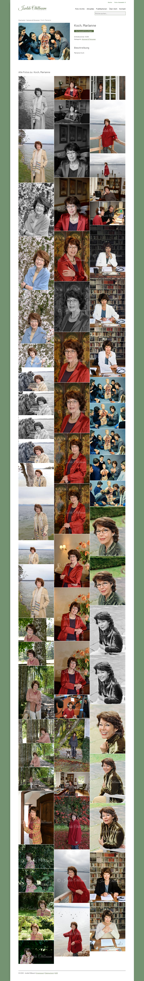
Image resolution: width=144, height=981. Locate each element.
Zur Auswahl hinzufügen (84, 31)
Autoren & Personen (33, 20)
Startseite (21, 20)
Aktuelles (90, 9)
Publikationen (101, 9)
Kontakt (122, 9)
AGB (56, 973)
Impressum (40, 973)
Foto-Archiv (80, 9)
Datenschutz (49, 973)
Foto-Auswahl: (120, 2)
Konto (110, 2)
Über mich (113, 9)
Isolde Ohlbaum (32, 8)
